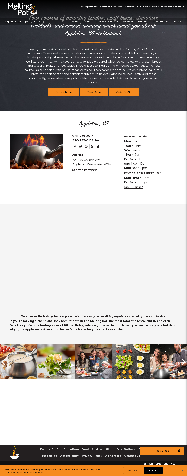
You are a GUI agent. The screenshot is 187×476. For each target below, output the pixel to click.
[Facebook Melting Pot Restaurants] (145, 465)
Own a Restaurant (162, 6)
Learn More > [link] (133, 186)
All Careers (113, 455)
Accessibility (69, 455)
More (180, 6)
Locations (100, 6)
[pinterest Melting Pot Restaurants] (166, 465)
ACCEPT (153, 470)
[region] (93, 470)
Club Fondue (141, 6)
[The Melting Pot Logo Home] (22, 9)
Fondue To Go (50, 449)
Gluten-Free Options (120, 449)
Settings (132, 470)
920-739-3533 (82, 136)
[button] (162, 451)
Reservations (159, 21)
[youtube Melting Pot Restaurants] (158, 465)
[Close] (182, 470)
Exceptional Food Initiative (83, 449)
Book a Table (64, 92)
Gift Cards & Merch (120, 6)
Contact (126, 21)
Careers (141, 21)
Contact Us (132, 455)
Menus (69, 21)
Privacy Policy (92, 455)
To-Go (177, 21)
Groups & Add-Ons (104, 21)
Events (82, 21)
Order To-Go (123, 92)
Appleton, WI (13, 21)
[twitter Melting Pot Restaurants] (151, 465)
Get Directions (84, 170)
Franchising (48, 455)
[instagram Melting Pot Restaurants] (173, 465)
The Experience (84, 6)
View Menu (94, 92)
